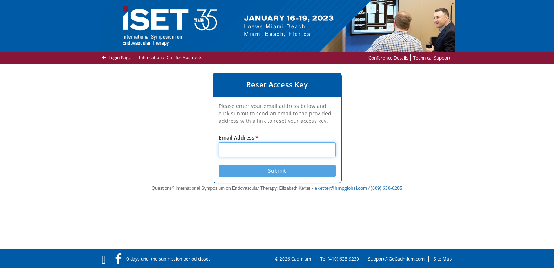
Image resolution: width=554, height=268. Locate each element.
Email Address (239, 137)
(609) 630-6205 (386, 188)
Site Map (443, 259)
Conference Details (388, 58)
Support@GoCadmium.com (398, 259)
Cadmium (301, 259)
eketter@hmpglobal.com (341, 188)
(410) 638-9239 (343, 259)
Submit (277, 170)
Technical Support (431, 58)
